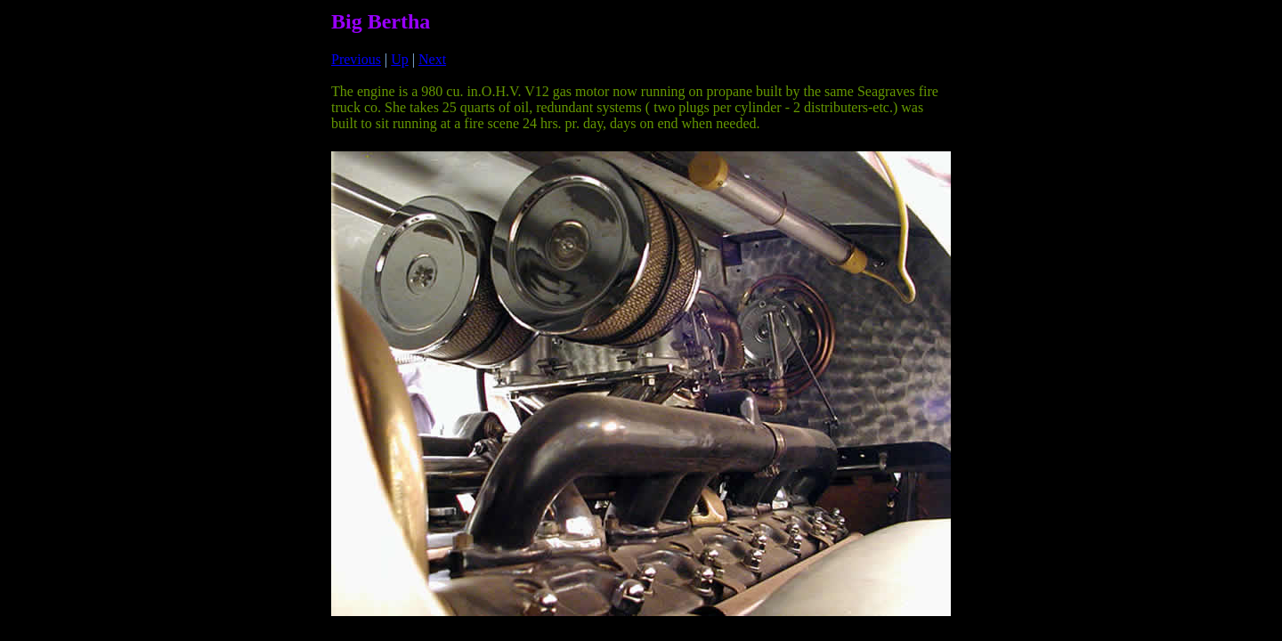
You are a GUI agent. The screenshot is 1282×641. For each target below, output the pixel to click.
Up (400, 59)
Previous (356, 59)
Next (432, 59)
